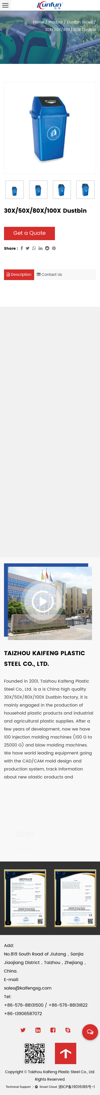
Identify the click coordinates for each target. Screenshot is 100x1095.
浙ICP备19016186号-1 (76, 1087)
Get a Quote (29, 233)
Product (56, 22)
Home (38, 22)
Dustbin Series (80, 22)
